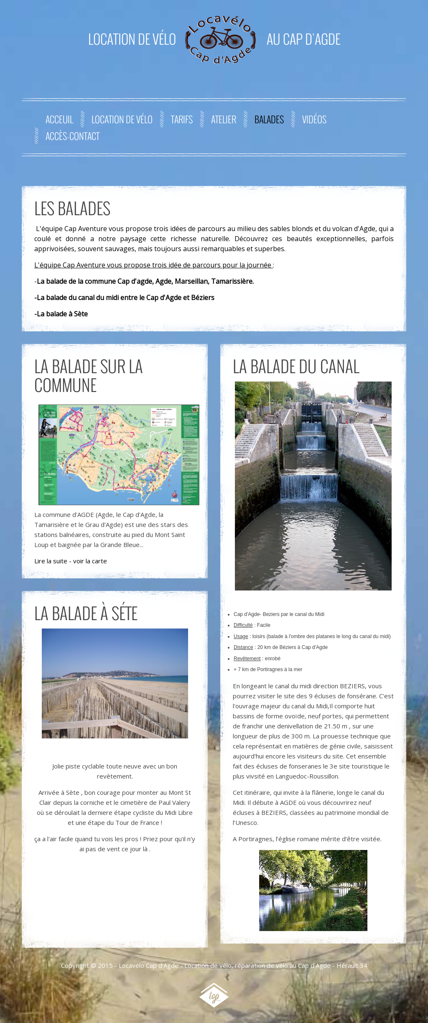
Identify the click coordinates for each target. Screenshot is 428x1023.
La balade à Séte (86, 613)
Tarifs (182, 119)
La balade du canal (296, 366)
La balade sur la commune (88, 375)
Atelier (223, 119)
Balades (269, 119)
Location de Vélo (122, 119)
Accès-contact (72, 136)
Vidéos (314, 119)
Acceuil (59, 119)
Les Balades (72, 208)
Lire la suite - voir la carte (70, 561)
